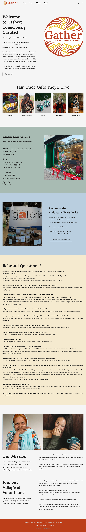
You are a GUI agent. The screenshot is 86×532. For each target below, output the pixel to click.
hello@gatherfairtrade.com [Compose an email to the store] (12, 178)
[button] (11, 3)
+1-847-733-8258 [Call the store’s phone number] (9, 175)
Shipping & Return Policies (38, 525)
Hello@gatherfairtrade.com (11, 379)
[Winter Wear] (59, 104)
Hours (31, 3)
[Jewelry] (43, 104)
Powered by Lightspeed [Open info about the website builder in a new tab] (43, 528)
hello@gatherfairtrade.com (17, 377)
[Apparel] (10, 104)
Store (24, 3)
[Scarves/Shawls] (26, 104)
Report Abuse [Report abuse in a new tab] (51, 525)
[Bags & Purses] (75, 104)
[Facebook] (4, 183)
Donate (46, 3)
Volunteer (38, 3)
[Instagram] (9, 183)
